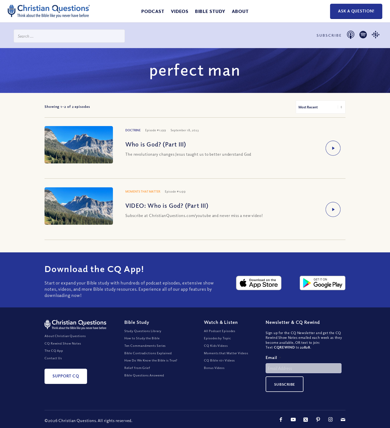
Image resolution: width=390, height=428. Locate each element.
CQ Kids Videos (216, 346)
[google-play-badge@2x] (322, 283)
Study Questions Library (143, 331)
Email (273, 357)
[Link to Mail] (343, 419)
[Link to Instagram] (330, 419)
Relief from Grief (137, 368)
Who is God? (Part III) (155, 144)
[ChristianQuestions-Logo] (49, 16)
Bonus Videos (214, 368)
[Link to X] (305, 419)
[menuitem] (153, 11)
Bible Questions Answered (144, 375)
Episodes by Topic (217, 338)
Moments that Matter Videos (226, 353)
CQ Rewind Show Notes (63, 343)
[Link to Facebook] (281, 419)
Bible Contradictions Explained (148, 353)
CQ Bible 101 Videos (219, 360)
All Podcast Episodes (219, 331)
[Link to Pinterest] (318, 419)
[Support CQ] (66, 376)
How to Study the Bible (142, 338)
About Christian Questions (65, 336)
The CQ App (54, 351)
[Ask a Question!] (356, 11)
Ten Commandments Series (145, 346)
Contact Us (53, 358)
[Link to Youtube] (293, 419)
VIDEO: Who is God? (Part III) (166, 205)
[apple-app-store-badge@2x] (259, 283)
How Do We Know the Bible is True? (151, 360)
